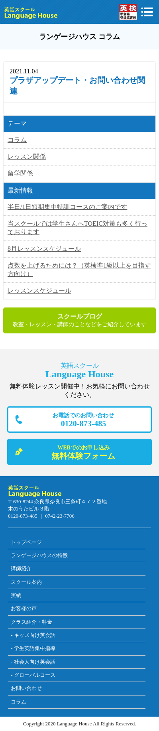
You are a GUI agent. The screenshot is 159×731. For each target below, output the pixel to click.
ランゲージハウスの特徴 (39, 555)
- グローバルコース (33, 675)
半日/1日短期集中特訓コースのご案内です (67, 206)
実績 (16, 595)
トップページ (26, 542)
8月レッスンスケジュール (44, 248)
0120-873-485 (83, 420)
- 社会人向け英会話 (33, 662)
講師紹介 (21, 568)
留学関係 (20, 173)
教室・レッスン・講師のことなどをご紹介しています (79, 320)
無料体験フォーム (83, 452)
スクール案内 (26, 582)
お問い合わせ (26, 688)
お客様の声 (24, 608)
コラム (17, 139)
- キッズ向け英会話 (33, 635)
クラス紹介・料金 (31, 622)
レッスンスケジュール (39, 290)
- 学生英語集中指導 (33, 648)
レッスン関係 (27, 156)
